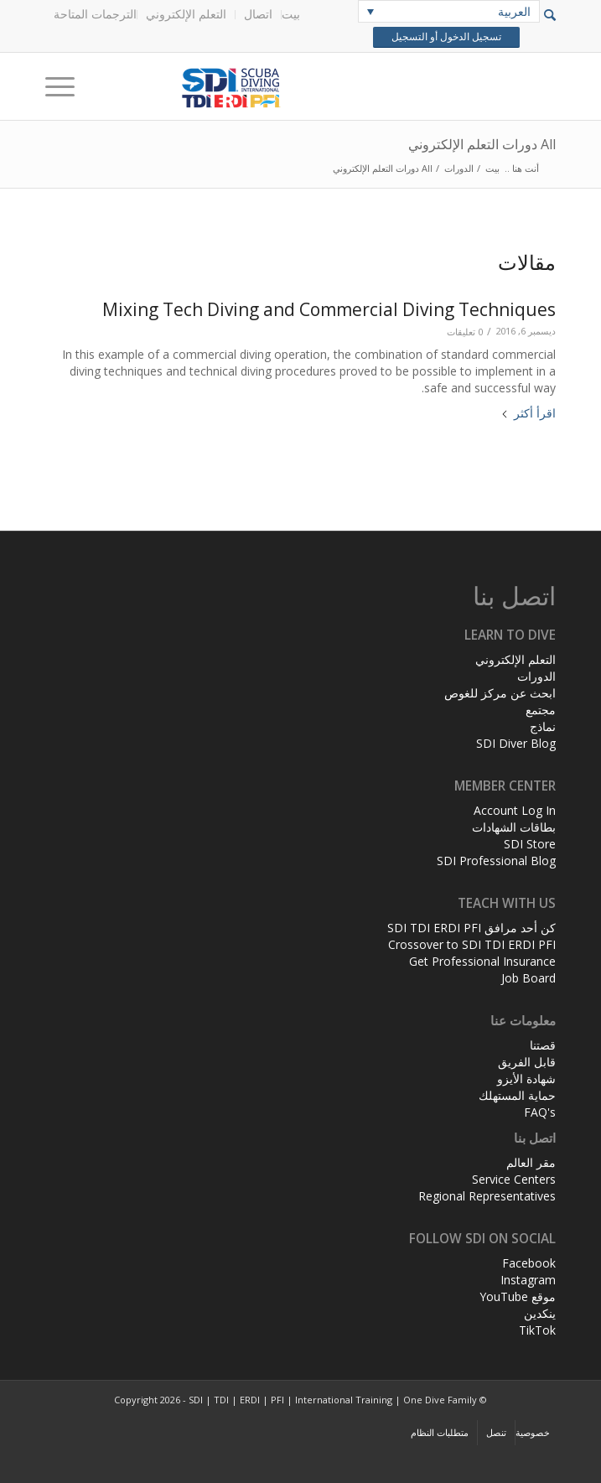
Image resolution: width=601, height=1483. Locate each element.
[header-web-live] (352, 86)
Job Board (528, 978)
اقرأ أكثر (528, 413)
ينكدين (540, 1313)
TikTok (537, 1330)
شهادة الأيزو (526, 1078)
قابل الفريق (527, 1062)
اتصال (258, 14)
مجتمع (541, 710)
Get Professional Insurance (482, 961)
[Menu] (65, 86)
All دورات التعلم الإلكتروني (482, 144)
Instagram (528, 1280)
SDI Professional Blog (496, 861)
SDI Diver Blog (516, 743)
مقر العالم (531, 1162)
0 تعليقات (465, 331)
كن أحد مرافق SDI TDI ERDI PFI (471, 928)
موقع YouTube (517, 1296)
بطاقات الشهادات (514, 827)
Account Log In (515, 810)
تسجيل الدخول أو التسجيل (445, 37)
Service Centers (514, 1179)
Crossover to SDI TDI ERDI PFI (472, 944)
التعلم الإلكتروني (186, 14)
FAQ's (540, 1112)
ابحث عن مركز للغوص (500, 693)
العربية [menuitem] (514, 11)
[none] (449, 11)
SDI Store (530, 844)
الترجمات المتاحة (95, 14)
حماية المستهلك (517, 1095)
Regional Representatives (487, 1196)
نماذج (543, 726)
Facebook (529, 1263)
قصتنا (543, 1045)
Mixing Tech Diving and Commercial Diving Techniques (329, 309)
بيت (291, 14)
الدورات (536, 676)
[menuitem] (294, 14)
